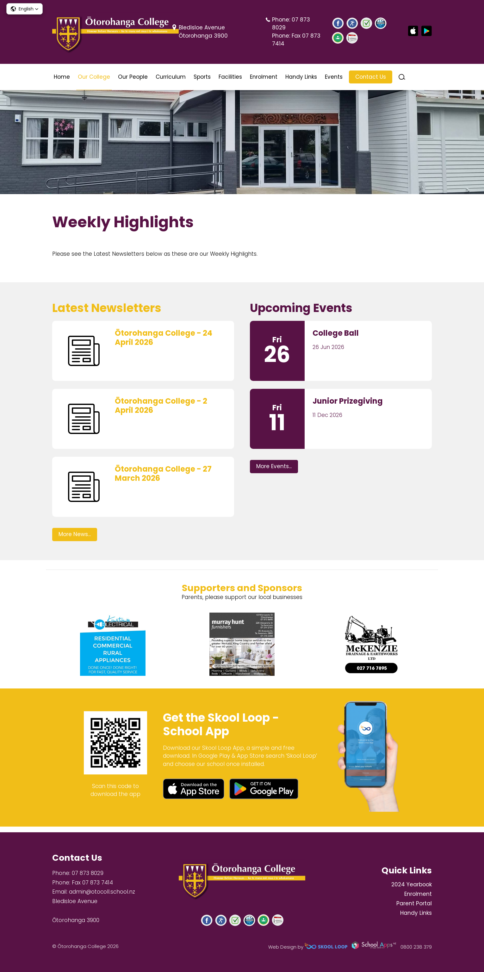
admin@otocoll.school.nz (102, 892)
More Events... (274, 471)
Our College (94, 77)
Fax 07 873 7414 (92, 882)
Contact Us (370, 77)
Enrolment (263, 77)
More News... (75, 539)
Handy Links (301, 77)
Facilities (230, 77)
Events (334, 77)
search (402, 77)
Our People (133, 77)
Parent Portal (414, 903)
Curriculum (171, 77)
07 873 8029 (87, 873)
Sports (202, 77)
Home (62, 77)
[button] (24, 9)
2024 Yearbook (411, 885)
